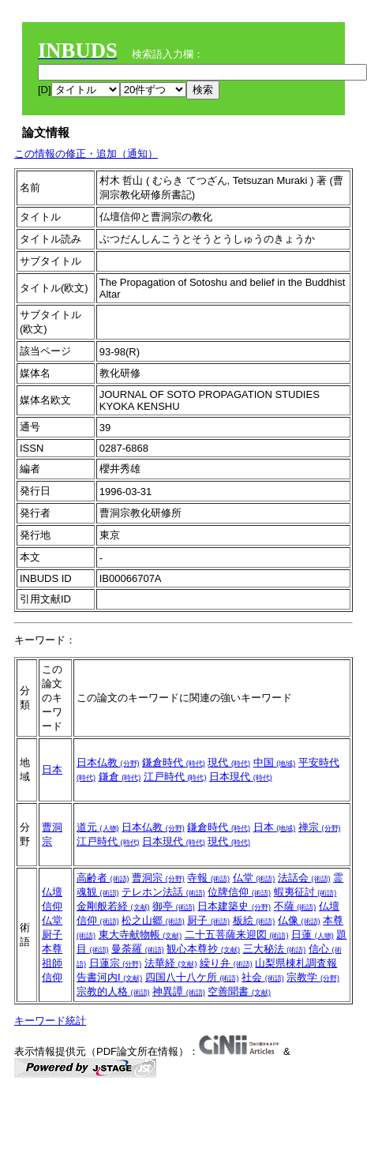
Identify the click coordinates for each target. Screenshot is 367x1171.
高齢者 (103, 878)
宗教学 (312, 977)
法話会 (304, 878)
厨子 (52, 934)
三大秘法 (274, 949)
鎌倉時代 (173, 762)
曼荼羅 (137, 949)
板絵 (254, 920)
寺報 (208, 878)
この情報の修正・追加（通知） (86, 154)
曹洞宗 (158, 878)
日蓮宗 (115, 963)
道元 (98, 827)
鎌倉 (120, 777)
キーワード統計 (50, 1021)
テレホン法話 (163, 892)
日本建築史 (234, 906)
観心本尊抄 (203, 949)
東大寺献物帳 (140, 934)
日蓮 (312, 934)
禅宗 (319, 827)
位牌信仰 (239, 892)
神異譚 (178, 991)
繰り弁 (226, 963)
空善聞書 (239, 991)
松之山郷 (153, 920)
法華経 (170, 963)
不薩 (295, 906)
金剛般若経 (113, 906)
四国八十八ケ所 (192, 977)
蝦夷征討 (305, 892)
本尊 (52, 949)
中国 (274, 762)
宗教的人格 (113, 991)
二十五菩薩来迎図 (237, 934)
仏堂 (52, 920)
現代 (229, 762)
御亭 (173, 906)
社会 (263, 977)
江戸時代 (175, 777)
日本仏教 (108, 762)
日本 (52, 769)
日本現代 (240, 777)
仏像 (299, 920)
